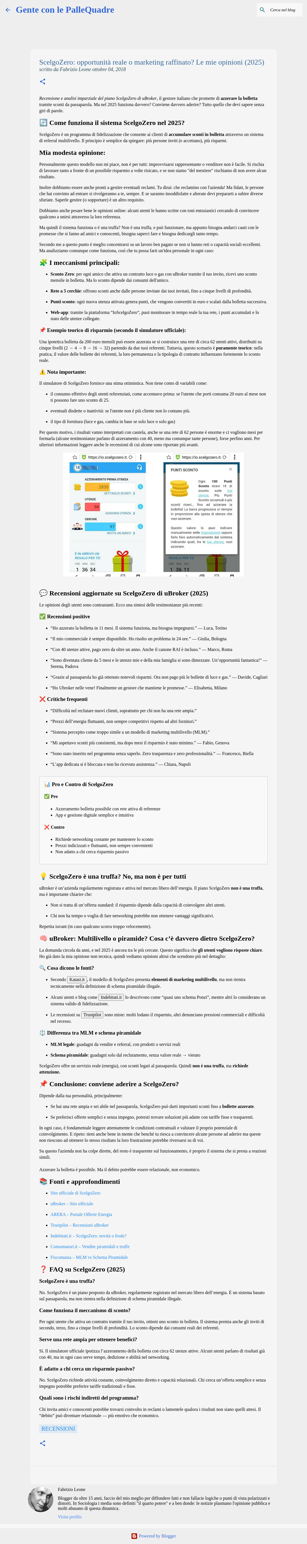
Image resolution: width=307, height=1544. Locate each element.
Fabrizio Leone (71, 1489)
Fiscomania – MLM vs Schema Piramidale (89, 1257)
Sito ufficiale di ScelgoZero (75, 1193)
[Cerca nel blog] (272, 10)
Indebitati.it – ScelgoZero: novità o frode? (88, 1235)
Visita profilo (70, 1516)
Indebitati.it (111, 997)
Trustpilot (92, 1014)
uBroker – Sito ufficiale (72, 1203)
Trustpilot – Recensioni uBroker (80, 1225)
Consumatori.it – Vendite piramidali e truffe (90, 1246)
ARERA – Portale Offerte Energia (81, 1214)
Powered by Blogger (153, 1536)
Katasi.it (77, 979)
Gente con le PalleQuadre (65, 10)
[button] (42, 82)
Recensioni (58, 1429)
